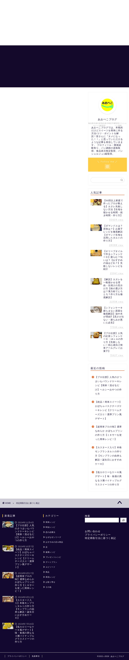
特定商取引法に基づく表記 (100, 538)
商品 (47, 572)
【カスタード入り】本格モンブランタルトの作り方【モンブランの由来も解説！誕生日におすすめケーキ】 (108, 455)
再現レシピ (50, 577)
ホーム (32, 50)
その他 (48, 587)
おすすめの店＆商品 (40, 56)
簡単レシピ (50, 522)
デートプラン (51, 562)
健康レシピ (50, 552)
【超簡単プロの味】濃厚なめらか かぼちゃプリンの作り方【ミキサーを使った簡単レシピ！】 (109, 433)
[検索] (123, 520)
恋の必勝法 (70, 50)
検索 (87, 515)
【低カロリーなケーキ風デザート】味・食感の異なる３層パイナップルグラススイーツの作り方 (108, 478)
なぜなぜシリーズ (53, 537)
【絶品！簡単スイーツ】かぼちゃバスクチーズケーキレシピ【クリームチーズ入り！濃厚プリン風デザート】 (108, 410)
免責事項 (36, 656)
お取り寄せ (50, 582)
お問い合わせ (92, 531)
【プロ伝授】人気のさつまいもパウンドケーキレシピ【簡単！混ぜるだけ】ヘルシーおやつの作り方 (108, 385)
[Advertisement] (64, 22)
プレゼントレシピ (53, 557)
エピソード (50, 567)
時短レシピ (50, 527)
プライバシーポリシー (98, 534)
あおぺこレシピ (50, 50)
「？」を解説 (89, 50)
